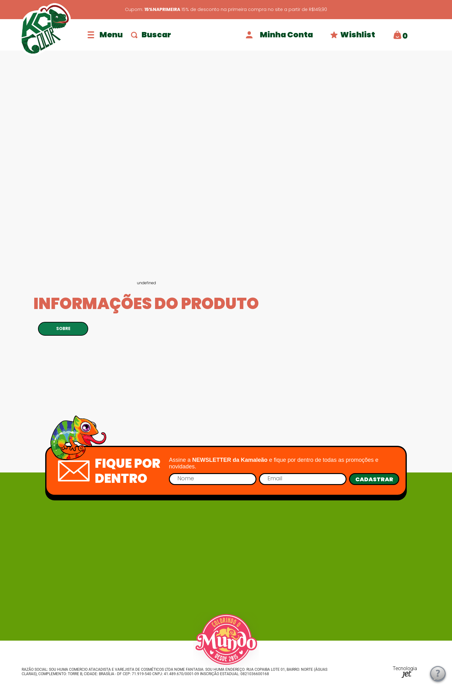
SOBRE (63, 329)
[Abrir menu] (105, 35)
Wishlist (352, 34)
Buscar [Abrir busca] (151, 34)
